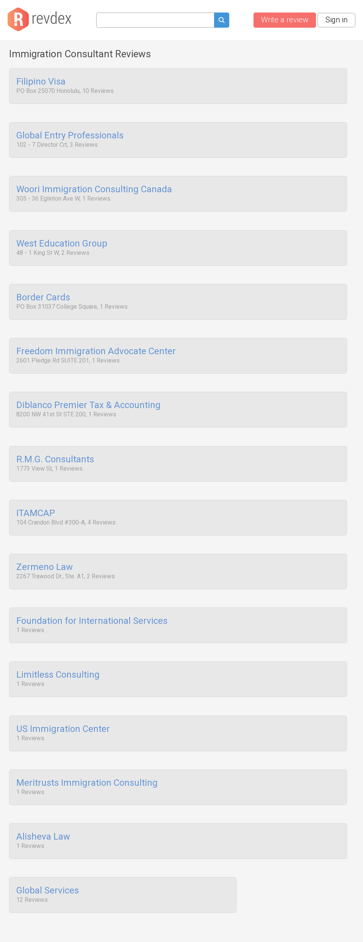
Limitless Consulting (58, 648)
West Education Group (61, 236)
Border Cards (43, 288)
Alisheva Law (43, 803)
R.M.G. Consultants (55, 442)
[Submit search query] (221, 21)
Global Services (47, 854)
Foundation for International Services (91, 597)
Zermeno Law (44, 545)
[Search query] (155, 20)
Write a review (284, 19)
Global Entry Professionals (70, 133)
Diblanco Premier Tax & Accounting (88, 391)
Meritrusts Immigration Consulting (87, 752)
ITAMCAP (35, 494)
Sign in (336, 19)
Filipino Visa (41, 82)
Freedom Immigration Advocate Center (96, 339)
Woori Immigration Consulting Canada (94, 185)
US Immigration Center (63, 700)
